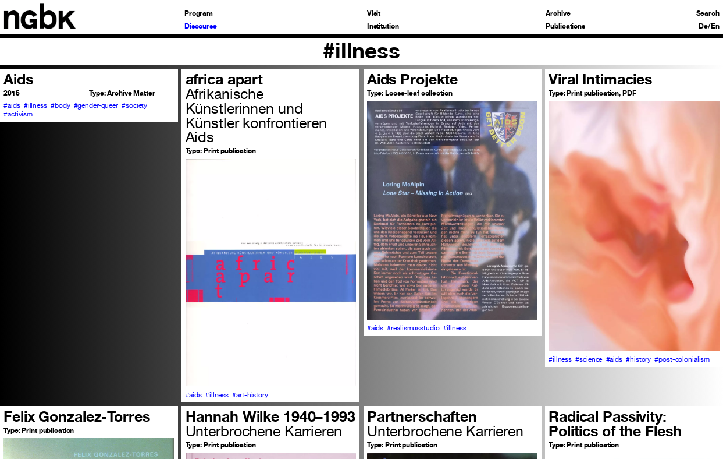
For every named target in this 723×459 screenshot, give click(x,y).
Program (198, 13)
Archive (558, 13)
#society (134, 105)
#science (588, 359)
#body (60, 105)
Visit (373, 13)
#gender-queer (96, 105)
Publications (565, 26)
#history (638, 359)
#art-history (250, 394)
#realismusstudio (413, 327)
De (703, 26)
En (715, 26)
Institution (383, 26)
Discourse (200, 26)
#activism (18, 114)
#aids (11, 105)
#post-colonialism (682, 359)
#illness (35, 105)
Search (708, 13)
